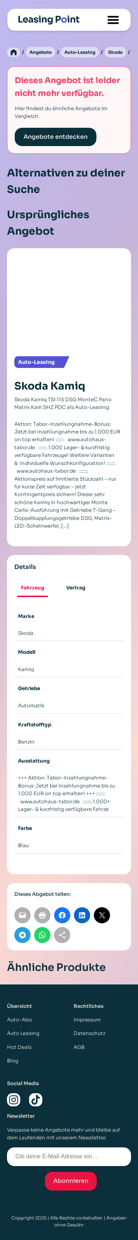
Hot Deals (19, 1047)
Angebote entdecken (56, 137)
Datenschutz (89, 1033)
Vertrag (75, 588)
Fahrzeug (32, 588)
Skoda (115, 52)
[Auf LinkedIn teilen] (82, 915)
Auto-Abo (19, 1020)
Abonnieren (71, 1181)
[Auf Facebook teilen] (62, 915)
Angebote (40, 52)
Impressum (87, 1020)
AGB (79, 1047)
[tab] (33, 588)
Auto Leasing (23, 1033)
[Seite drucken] (42, 915)
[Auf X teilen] (102, 915)
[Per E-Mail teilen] (22, 915)
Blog (12, 1061)
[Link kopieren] (62, 935)
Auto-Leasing (79, 52)
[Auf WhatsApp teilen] (42, 935)
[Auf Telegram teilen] (22, 935)
